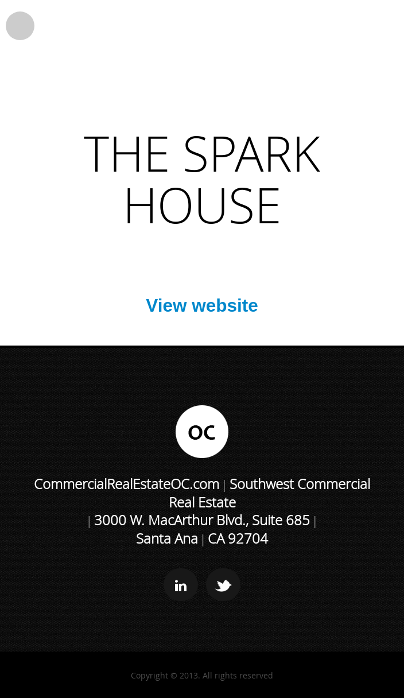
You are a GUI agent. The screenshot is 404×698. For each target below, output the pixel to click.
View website (202, 305)
